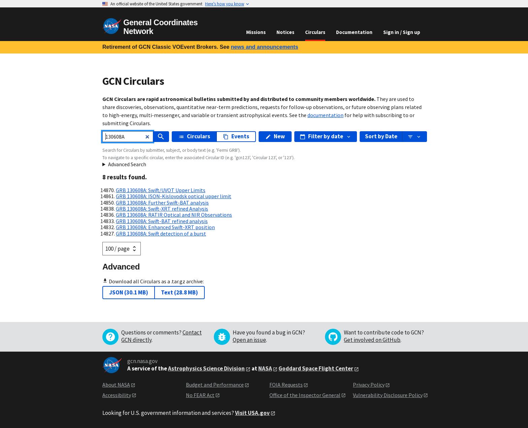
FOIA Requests (286, 384)
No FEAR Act (200, 395)
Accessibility (116, 395)
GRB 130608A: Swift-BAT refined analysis (162, 221)
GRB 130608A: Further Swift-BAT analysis (162, 202)
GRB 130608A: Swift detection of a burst (161, 233)
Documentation (354, 32)
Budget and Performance (215, 384)
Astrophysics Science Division (206, 368)
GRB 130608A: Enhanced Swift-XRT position (165, 227)
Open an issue (249, 340)
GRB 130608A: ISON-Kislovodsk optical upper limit (173, 196)
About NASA (116, 384)
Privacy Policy (369, 384)
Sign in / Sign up (401, 32)
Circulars (315, 32)
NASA (265, 368)
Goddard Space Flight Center (315, 368)
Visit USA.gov (252, 413)
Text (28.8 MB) (179, 292)
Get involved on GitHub (372, 340)
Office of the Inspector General (304, 395)
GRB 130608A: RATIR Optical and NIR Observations (174, 214)
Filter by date (326, 136)
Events (236, 136)
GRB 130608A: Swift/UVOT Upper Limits (160, 190)
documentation (325, 115)
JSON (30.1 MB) (128, 292)
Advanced (121, 266)
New (275, 136)
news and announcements (264, 47)
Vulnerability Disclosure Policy (388, 395)
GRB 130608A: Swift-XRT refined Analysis (162, 208)
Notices (285, 32)
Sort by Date (381, 136)
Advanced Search (127, 164)
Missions (256, 32)
